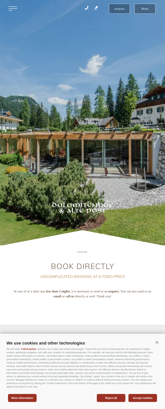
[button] (157, 342)
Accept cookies (143, 397)
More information (22, 397)
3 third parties (28, 349)
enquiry (119, 8)
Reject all (111, 397)
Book (145, 8)
